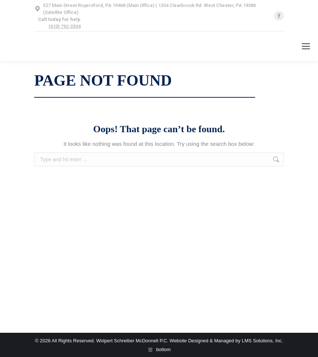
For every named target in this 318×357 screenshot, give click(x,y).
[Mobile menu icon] (306, 46)
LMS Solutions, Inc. (262, 340)
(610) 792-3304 (65, 26)
